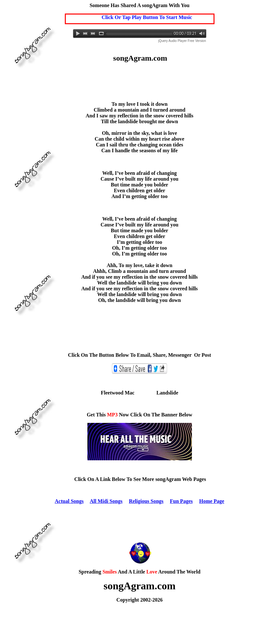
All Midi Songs (106, 501)
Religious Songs (146, 501)
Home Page (211, 501)
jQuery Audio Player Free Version (182, 41)
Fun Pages (181, 501)
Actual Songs (69, 501)
